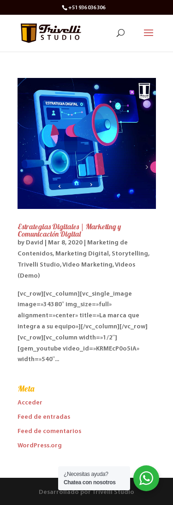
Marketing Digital (82, 253)
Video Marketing (87, 264)
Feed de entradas (44, 417)
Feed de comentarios (49, 431)
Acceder (30, 402)
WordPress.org (40, 445)
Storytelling (130, 253)
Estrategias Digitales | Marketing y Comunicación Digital (69, 230)
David (34, 242)
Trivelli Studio (39, 264)
